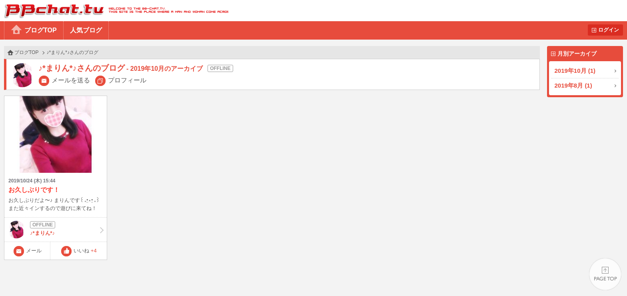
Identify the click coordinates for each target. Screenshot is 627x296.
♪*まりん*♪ (55, 229)
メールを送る (71, 80)
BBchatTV (114, 10)
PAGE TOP (605, 274)
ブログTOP (40, 30)
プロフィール (127, 80)
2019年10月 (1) (575, 70)
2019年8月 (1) (573, 85)
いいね (85, 251)
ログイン (608, 30)
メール (34, 251)
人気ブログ (86, 30)
